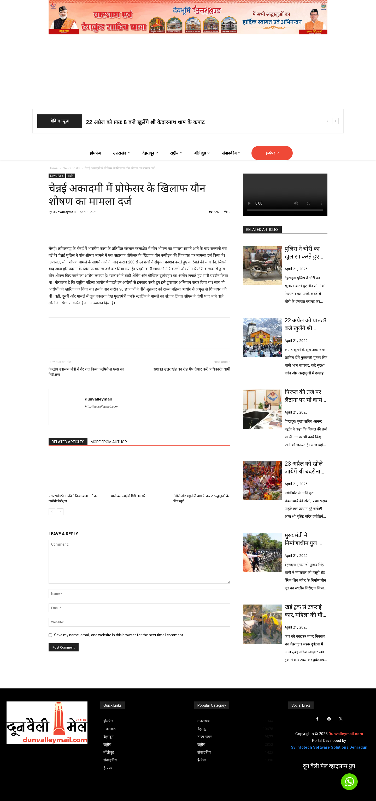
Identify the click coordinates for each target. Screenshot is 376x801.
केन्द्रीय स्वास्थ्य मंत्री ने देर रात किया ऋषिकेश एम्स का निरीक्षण (86, 372)
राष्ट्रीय (71, 175)
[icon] (349, 784)
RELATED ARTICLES (68, 442)
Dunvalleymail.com (345, 733)
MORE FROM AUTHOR (109, 442)
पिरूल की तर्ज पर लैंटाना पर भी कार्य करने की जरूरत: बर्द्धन (303, 396)
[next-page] (60, 511)
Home (53, 168)
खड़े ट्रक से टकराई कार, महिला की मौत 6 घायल (305, 611)
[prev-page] (52, 511)
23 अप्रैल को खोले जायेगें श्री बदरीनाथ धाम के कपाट (304, 468)
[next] (335, 121)
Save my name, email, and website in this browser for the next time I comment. (119, 635)
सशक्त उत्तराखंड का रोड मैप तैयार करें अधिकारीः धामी (192, 369)
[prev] (327, 121)
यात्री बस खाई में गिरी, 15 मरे (128, 496)
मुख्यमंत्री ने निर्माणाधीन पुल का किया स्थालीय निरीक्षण (304, 539)
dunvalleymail (64, 212)
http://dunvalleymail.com (101, 406)
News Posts (71, 168)
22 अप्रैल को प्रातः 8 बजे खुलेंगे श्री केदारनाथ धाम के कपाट (145, 122)
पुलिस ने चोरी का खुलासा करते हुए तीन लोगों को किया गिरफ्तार (304, 253)
